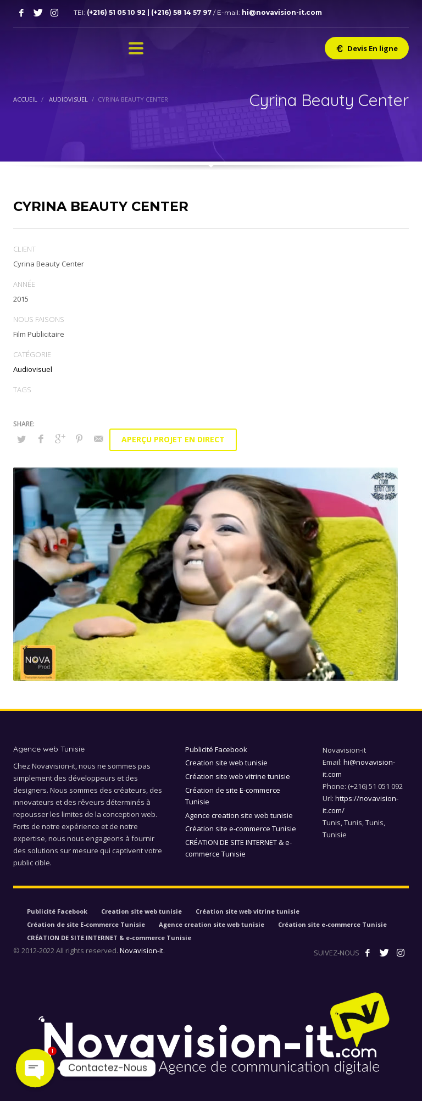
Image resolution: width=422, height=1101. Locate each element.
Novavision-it (141, 950)
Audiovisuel (32, 369)
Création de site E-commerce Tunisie (232, 796)
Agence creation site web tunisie (239, 815)
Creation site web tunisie (226, 763)
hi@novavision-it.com (282, 12)
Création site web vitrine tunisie (237, 776)
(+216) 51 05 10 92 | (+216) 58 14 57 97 (150, 12)
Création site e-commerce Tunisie (240, 828)
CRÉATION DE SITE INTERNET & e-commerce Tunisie (238, 848)
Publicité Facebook (216, 749)
